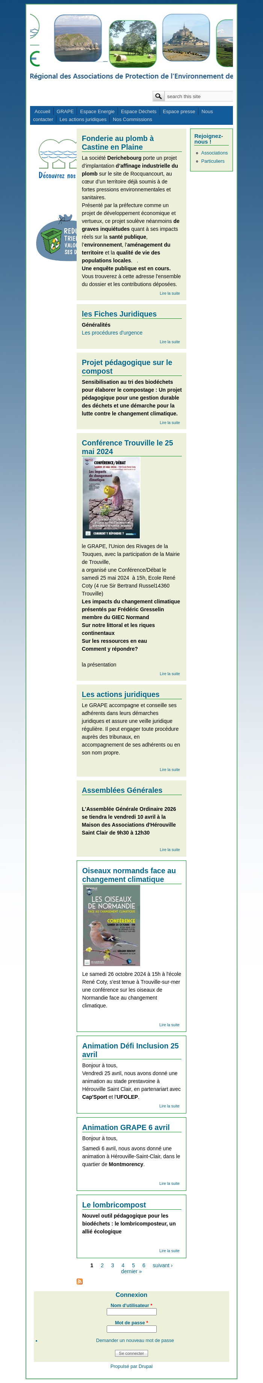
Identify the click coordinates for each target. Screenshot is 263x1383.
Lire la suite (170, 293)
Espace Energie (97, 111)
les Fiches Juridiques (119, 314)
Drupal (146, 1366)
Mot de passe (131, 1322)
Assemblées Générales (122, 790)
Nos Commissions (132, 119)
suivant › (163, 1265)
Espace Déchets (139, 111)
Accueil (42, 111)
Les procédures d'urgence (112, 333)
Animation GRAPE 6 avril (126, 1127)
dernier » (131, 1271)
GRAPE (65, 111)
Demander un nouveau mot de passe (135, 1340)
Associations (214, 153)
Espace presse (179, 111)
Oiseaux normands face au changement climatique (129, 874)
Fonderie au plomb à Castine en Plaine (118, 142)
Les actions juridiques (82, 119)
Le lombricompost (114, 1205)
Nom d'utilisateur (132, 1305)
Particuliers (212, 161)
